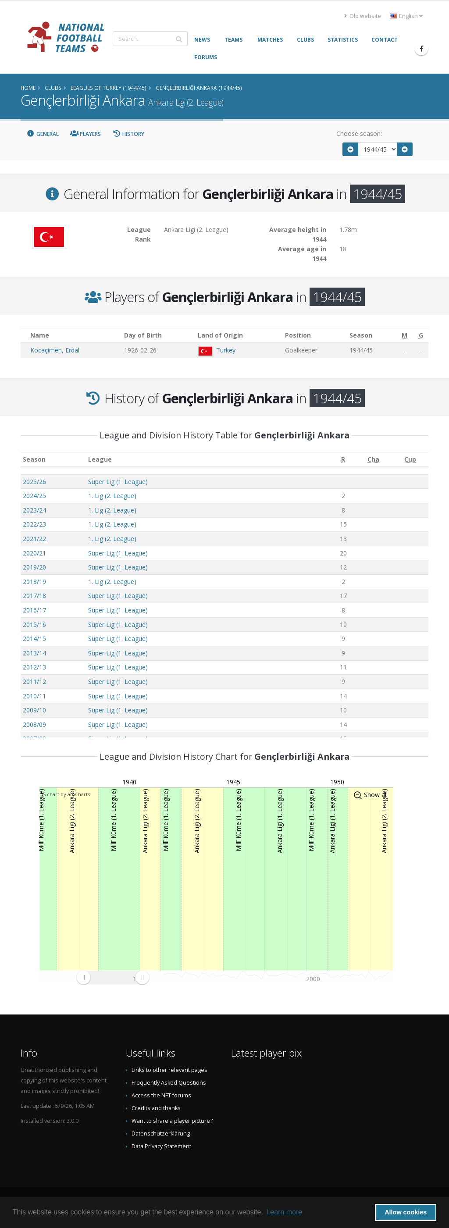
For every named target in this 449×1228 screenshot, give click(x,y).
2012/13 (34, 667)
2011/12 (34, 681)
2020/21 (34, 553)
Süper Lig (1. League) (118, 481)
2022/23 (34, 524)
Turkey (225, 350)
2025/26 (34, 481)
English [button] (406, 16)
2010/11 (34, 696)
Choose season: (359, 133)
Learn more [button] (284, 1212)
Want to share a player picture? (172, 1121)
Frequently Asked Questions (169, 1082)
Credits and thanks (156, 1108)
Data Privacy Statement (161, 1146)
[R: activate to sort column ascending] (343, 459)
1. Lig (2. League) (112, 495)
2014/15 (34, 638)
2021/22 (34, 538)
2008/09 (34, 724)
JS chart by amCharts (66, 794)
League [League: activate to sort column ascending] (100, 459)
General (42, 134)
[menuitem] (112, 977)
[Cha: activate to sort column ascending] (373, 459)
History (128, 134)
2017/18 (34, 595)
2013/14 (34, 653)
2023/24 (34, 510)
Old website (362, 16)
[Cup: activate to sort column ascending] (410, 459)
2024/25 (34, 495)
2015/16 (34, 624)
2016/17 (34, 610)
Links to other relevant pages (169, 1070)
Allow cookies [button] (406, 1212)
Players (85, 134)
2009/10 (34, 710)
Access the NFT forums (161, 1095)
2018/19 (34, 581)
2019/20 (34, 567)
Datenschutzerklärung (161, 1133)
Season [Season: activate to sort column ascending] (34, 459)
